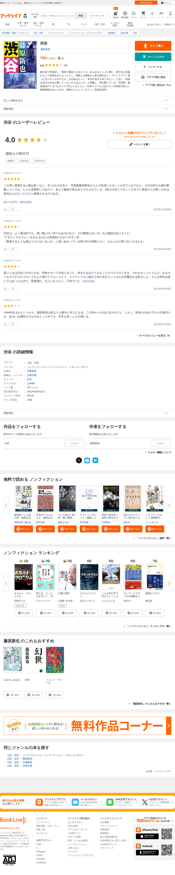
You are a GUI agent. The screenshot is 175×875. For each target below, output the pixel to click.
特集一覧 (40, 829)
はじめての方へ (154, 24)
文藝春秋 (31, 371)
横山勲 (148, 601)
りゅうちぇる (108, 601)
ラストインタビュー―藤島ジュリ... (88, 517)
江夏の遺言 (64, 593)
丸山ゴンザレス (87, 601)
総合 (7, 24)
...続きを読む (25, 202)
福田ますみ (63, 522)
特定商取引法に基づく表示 (113, 840)
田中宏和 (40, 522)
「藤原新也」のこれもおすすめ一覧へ (151, 703)
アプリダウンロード (77, 829)
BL (53, 24)
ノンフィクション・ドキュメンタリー (68, 367)
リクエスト (73, 851)
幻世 (27, 679)
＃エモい (24, 161)
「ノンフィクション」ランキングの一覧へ (148, 626)
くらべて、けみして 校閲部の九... (153, 517)
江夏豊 (61, 601)
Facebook (41, 862)
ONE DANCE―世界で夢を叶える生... (110, 517)
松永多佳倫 (71, 601)
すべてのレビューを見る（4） (155, 335)
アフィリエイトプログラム (81, 855)
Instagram (41, 851)
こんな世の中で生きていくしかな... (110, 596)
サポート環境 (74, 837)
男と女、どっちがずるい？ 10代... (44, 596)
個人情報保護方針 (109, 837)
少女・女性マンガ (38, 24)
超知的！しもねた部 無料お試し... (22, 517)
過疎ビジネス (152, 593)
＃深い (10, 161)
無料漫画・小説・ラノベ (48, 826)
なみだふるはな (12, 679)
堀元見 (28, 522)
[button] (23, 528)
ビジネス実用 (114, 24)
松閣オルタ (19, 601)
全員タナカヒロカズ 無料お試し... (44, 517)
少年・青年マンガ (23, 24)
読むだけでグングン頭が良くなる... (132, 517)
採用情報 (104, 829)
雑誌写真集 (130, 24)
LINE (38, 844)
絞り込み (35, 15)
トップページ (42, 822)
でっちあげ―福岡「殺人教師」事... (66, 517)
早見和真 (84, 522)
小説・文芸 (99, 24)
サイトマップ (106, 848)
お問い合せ (73, 848)
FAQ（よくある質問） (79, 840)
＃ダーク (39, 161)
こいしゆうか (152, 522)
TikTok (39, 855)
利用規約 (104, 833)
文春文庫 (31, 375)
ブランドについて (109, 826)
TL (68, 24)
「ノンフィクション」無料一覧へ (153, 538)
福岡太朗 (18, 522)
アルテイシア (42, 601)
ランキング (41, 833)
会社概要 (104, 822)
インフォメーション (77, 844)
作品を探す (73, 826)
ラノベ (84, 24)
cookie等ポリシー (109, 844)
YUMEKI (106, 522)
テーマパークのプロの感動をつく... (132, 596)
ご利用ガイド (169, 24)
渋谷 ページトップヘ (158, 771)
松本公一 (128, 601)
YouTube (40, 859)
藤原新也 (45, 49)
